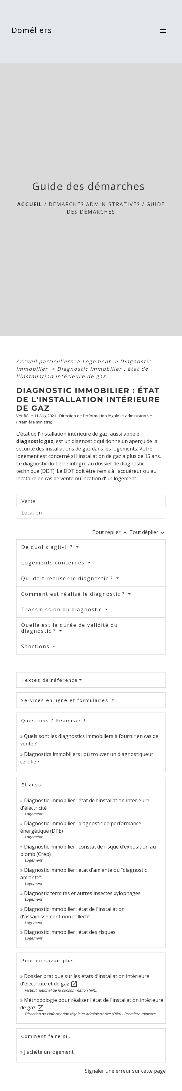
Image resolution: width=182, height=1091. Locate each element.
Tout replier (110, 532)
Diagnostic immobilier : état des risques (70, 932)
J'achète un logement (49, 1051)
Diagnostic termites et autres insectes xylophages (82, 893)
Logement (97, 361)
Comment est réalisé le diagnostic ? (74, 594)
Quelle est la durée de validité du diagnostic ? (69, 628)
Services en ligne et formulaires (65, 700)
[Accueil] (34, 31)
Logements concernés (54, 562)
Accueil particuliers (45, 361)
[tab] (91, 501)
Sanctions (36, 646)
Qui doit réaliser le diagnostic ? (68, 578)
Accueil (29, 204)
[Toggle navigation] (163, 31)
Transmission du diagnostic (62, 609)
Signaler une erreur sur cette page (125, 1070)
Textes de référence (49, 680)
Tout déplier (147, 532)
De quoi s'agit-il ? (48, 547)
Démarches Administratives (94, 204)
